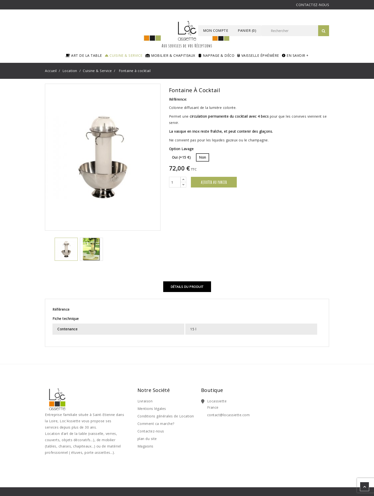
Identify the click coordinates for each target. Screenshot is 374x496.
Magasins (145, 446)
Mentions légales (151, 408)
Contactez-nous (150, 431)
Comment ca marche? (155, 423)
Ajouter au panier (214, 182)
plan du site (147, 438)
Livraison (145, 401)
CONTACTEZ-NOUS (312, 4)
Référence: (178, 99)
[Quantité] (175, 182)
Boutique (212, 390)
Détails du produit (187, 287)
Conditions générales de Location (165, 416)
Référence (61, 309)
